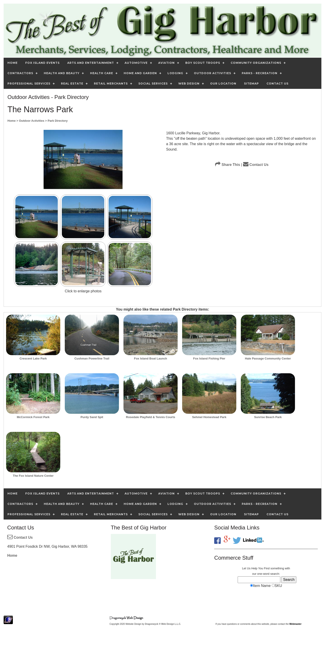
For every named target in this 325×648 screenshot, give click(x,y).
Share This (227, 165)
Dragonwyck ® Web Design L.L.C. (163, 624)
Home (12, 555)
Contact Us (256, 165)
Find (266, 568)
